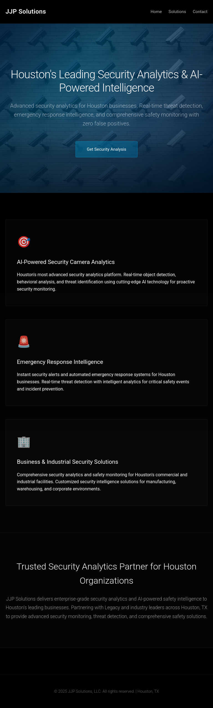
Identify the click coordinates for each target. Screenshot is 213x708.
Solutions (177, 11)
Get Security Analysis (106, 149)
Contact (200, 11)
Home (156, 11)
